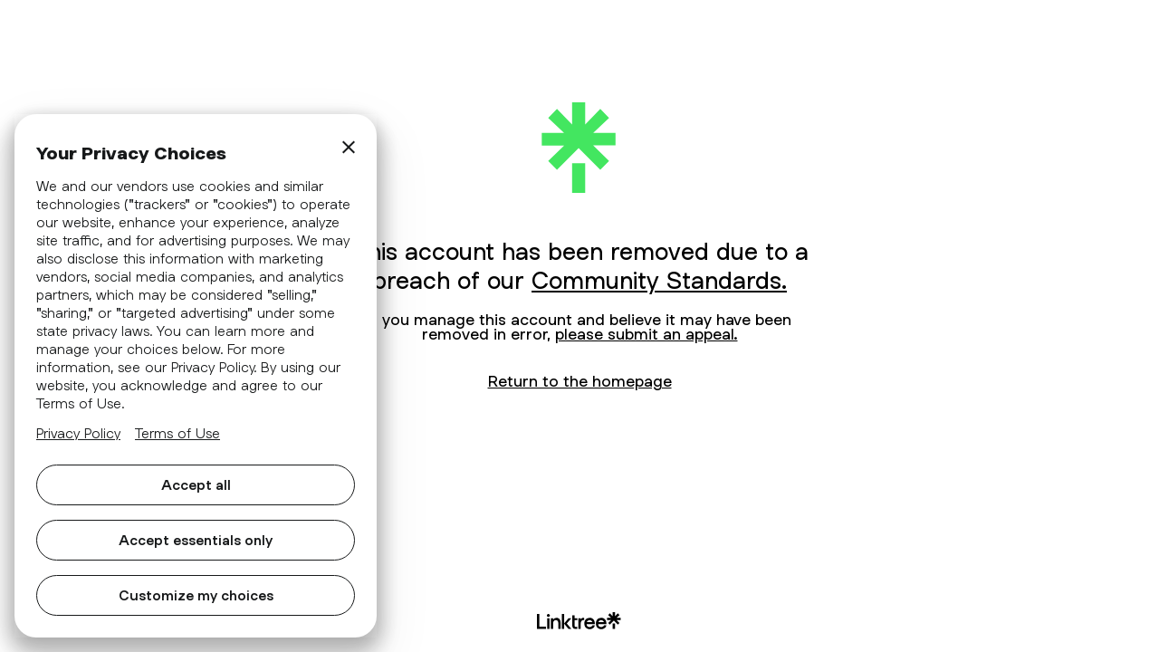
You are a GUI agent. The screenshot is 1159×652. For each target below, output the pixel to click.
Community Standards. (659, 279)
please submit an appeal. (646, 333)
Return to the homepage (580, 380)
